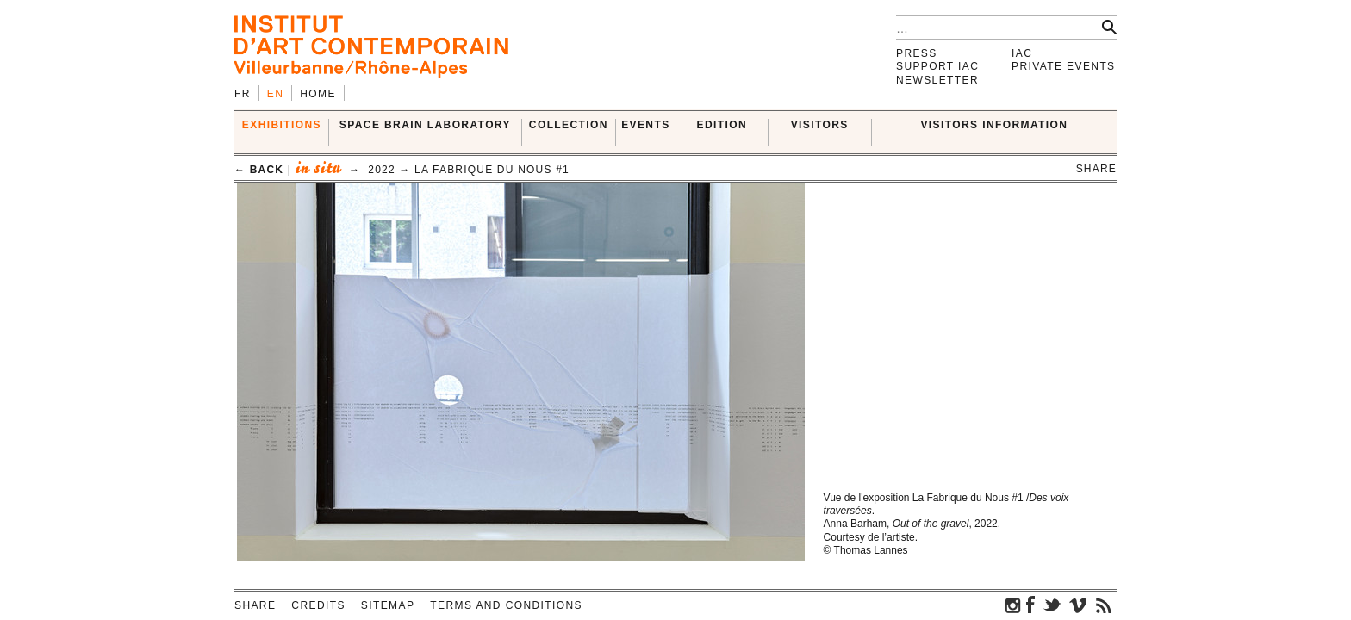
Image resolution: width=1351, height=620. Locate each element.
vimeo (1078, 604)
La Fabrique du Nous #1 (492, 170)
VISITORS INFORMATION (994, 125)
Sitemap (387, 605)
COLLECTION (568, 125)
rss (1104, 604)
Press (916, 53)
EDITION (722, 125)
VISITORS (820, 125)
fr (242, 94)
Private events (1064, 66)
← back (258, 170)
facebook (1030, 604)
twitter (1052, 604)
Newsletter (937, 80)
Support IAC (937, 66)
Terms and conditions (506, 605)
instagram (1013, 604)
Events (645, 125)
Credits (318, 605)
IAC (1022, 53)
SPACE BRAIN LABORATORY (425, 125)
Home (318, 94)
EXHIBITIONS (281, 125)
